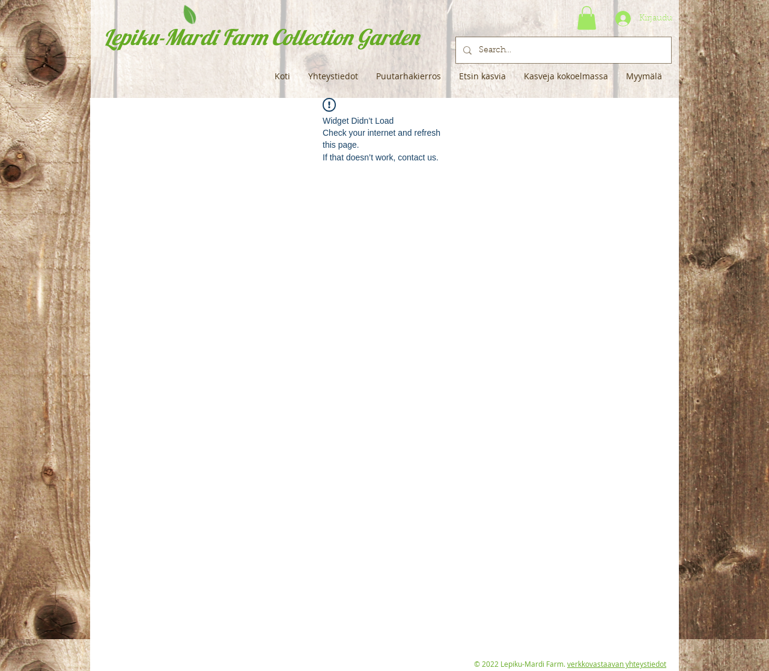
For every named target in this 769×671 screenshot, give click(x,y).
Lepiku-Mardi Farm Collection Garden (261, 36)
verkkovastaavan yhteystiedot (616, 664)
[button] (587, 17)
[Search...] (562, 50)
